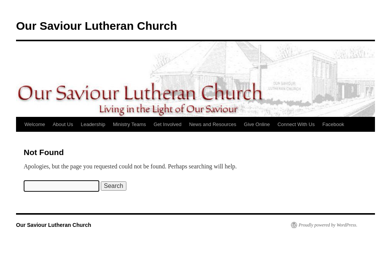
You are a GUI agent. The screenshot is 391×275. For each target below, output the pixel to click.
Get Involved (167, 124)
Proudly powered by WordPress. (328, 225)
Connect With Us (296, 124)
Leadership (93, 124)
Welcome (34, 124)
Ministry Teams (129, 124)
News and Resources (212, 124)
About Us (63, 124)
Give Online (257, 124)
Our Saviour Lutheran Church (96, 25)
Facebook (333, 124)
